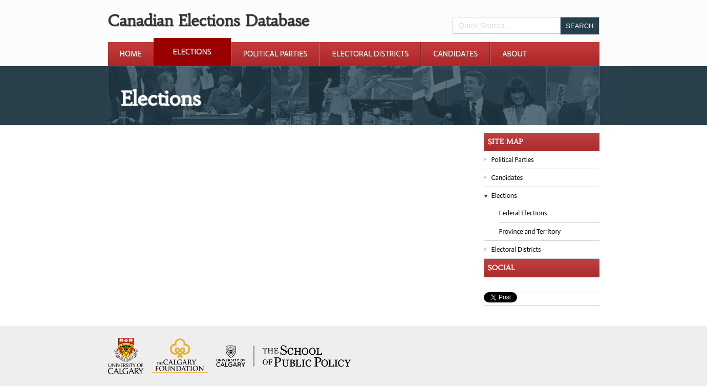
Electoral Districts (370, 53)
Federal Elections (523, 213)
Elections (192, 51)
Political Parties (275, 53)
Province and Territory (530, 231)
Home (131, 53)
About (514, 53)
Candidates (455, 53)
